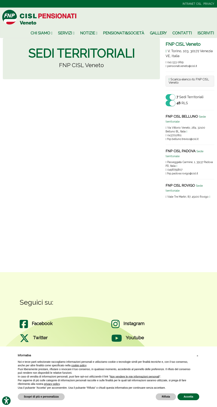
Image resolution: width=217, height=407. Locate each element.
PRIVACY (208, 3)
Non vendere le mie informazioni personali (134, 376)
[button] (197, 356)
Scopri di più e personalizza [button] (41, 396)
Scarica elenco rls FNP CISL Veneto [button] (189, 81)
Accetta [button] (188, 396)
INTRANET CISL (192, 3)
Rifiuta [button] (166, 396)
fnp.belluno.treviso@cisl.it (182, 139)
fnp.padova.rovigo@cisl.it (182, 173)
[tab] (190, 81)
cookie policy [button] (78, 365)
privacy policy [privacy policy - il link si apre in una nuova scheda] (52, 383)
